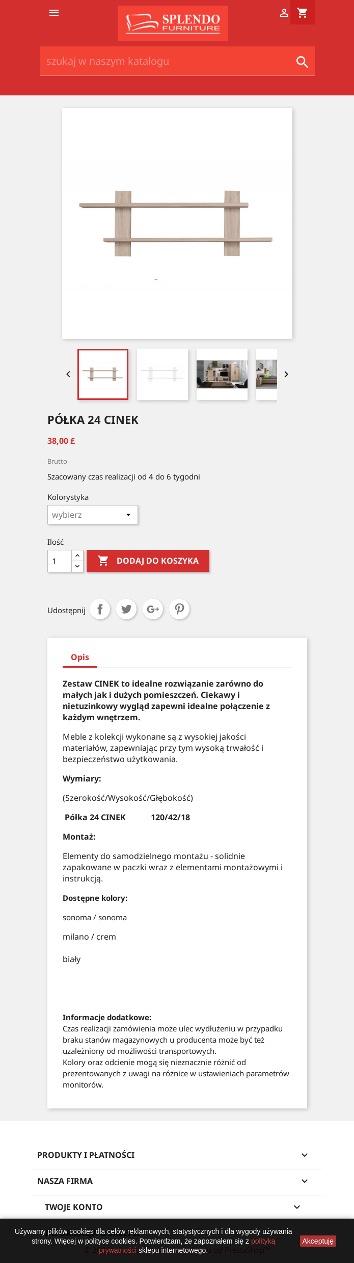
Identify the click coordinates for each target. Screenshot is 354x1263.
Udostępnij (100, 609)
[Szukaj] (177, 61)
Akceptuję (318, 1241)
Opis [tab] (80, 657)
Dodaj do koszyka (148, 561)
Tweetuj (126, 609)
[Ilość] (59, 561)
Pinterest (179, 609)
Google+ (153, 609)
